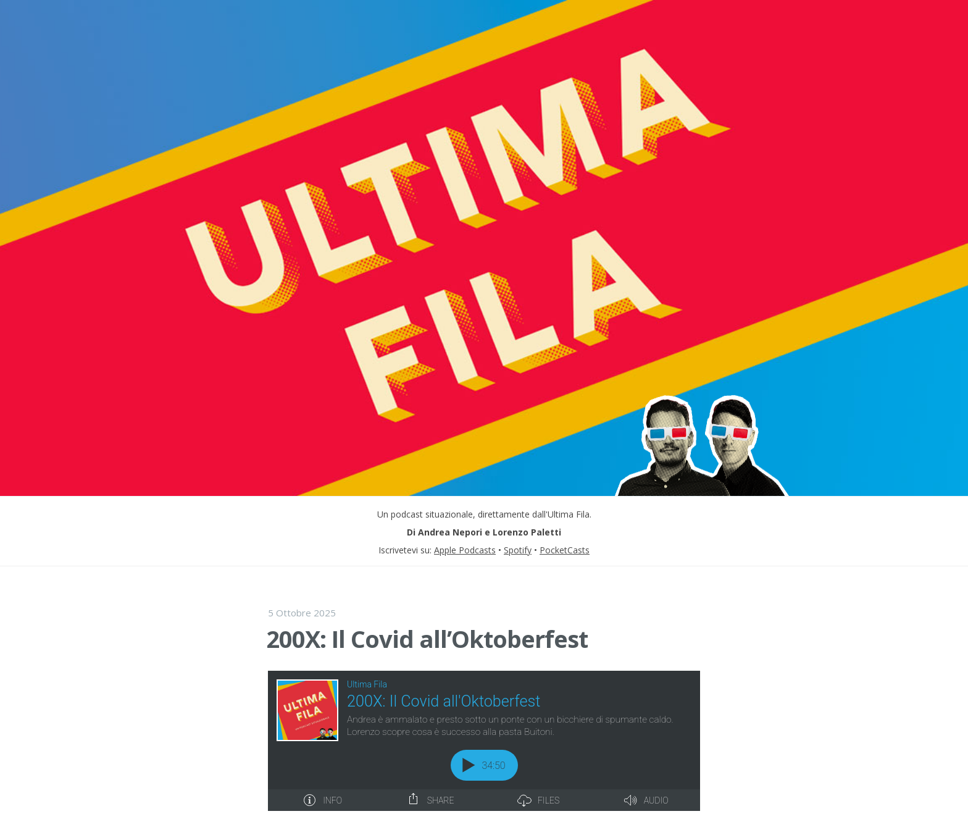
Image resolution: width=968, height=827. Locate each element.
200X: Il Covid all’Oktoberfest (427, 639)
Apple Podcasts (465, 550)
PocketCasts (565, 550)
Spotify (518, 550)
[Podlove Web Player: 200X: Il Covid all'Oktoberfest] (484, 741)
